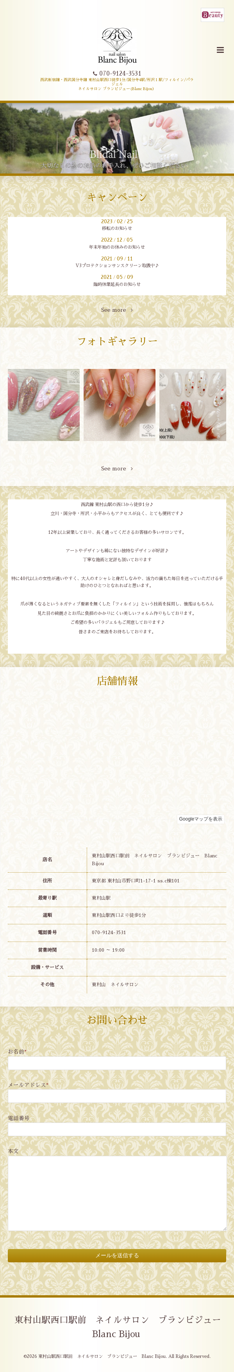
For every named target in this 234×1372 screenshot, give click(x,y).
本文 (13, 1151)
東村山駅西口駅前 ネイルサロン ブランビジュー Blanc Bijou (122, 1327)
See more (117, 310)
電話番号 (19, 1118)
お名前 (17, 1051)
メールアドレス (28, 1085)
